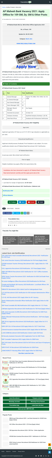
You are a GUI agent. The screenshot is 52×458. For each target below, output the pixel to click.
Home (3, 7)
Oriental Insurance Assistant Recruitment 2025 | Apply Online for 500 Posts (24, 329)
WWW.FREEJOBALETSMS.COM (26, 43)
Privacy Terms (21, 451)
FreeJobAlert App (14, 405)
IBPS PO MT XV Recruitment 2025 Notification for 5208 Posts (20, 347)
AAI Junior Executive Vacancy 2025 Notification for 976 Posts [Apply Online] (24, 260)
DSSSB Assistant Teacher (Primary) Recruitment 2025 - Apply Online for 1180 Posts (28, 374)
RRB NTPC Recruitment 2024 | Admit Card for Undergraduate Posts (22, 289)
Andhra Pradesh (10, 7)
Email (31, 202)
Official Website (8, 195)
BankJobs (18, 7)
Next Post (48, 248)
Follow (12, 202)
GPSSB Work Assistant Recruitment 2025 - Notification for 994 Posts (27, 436)
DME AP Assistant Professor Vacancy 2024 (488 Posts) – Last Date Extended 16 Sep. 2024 (41, 239)
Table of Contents (10, 84)
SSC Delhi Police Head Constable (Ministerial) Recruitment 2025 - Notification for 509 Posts (27, 362)
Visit (40, 202)
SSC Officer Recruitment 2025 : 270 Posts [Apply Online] (24, 424)
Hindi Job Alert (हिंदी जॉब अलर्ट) (26, 409)
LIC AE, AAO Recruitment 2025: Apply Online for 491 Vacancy (20, 297)
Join (21, 202)
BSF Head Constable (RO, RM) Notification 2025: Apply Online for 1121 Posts (24, 305)
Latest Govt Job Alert (37, 405)
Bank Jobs (29, 39)
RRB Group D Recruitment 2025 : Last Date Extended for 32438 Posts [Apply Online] (28, 419)
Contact (14, 451)
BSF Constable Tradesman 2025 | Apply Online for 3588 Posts (20, 339)
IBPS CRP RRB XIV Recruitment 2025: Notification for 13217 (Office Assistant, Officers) (27, 386)
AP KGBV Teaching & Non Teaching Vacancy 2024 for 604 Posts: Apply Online (10, 240)
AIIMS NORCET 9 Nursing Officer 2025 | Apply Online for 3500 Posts (22, 350)
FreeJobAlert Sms (13, 219)
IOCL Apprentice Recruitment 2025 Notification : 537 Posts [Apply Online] (23, 268)
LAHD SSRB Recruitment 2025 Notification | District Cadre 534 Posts (22, 333)
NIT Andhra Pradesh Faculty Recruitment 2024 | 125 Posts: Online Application (25, 240)
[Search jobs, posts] (50, 2)
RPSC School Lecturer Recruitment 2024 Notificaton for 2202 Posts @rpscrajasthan (27, 443)
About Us (8, 451)
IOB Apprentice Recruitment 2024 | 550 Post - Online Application (26, 430)
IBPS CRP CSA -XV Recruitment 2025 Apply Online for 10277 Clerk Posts (23, 326)
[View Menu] (2, 2)
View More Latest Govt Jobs (26, 353)
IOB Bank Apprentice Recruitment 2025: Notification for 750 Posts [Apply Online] (26, 308)
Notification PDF (8, 190)
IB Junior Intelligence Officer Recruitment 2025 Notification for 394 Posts (23, 281)
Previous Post (5, 248)
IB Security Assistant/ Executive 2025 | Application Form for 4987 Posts (23, 336)
